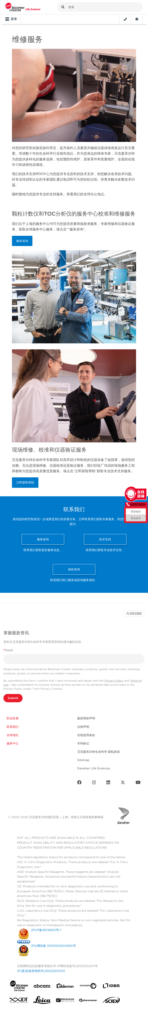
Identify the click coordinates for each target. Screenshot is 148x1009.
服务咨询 (22, 241)
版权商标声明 (86, 718)
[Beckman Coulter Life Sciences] (22, 7)
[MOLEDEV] (65, 1001)
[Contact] (125, 19)
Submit (13, 698)
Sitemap (83, 760)
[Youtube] (138, 783)
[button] (63, 7)
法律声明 (83, 726)
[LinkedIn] (108, 783)
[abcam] (42, 987)
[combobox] (100, 7)
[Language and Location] (136, 19)
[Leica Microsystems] (42, 1001)
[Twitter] (123, 783)
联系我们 (13, 726)
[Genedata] (88, 987)
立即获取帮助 (25, 482)
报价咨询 (74, 569)
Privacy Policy (113, 680)
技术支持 (105, 539)
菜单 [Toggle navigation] (11, 19)
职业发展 (13, 718)
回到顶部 (134, 613)
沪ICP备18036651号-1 (46, 930)
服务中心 (13, 743)
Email (8, 650)
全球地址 (13, 735)
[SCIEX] (111, 1001)
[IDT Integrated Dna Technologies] (19, 1001)
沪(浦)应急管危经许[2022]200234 (41, 971)
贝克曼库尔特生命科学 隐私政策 (98, 751)
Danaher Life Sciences (93, 768)
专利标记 (83, 743)
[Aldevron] (65, 986)
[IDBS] (111, 986)
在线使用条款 (86, 735)
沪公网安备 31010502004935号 (53, 945)
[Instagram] (94, 783)
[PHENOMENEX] (88, 1001)
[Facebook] (79, 783)
